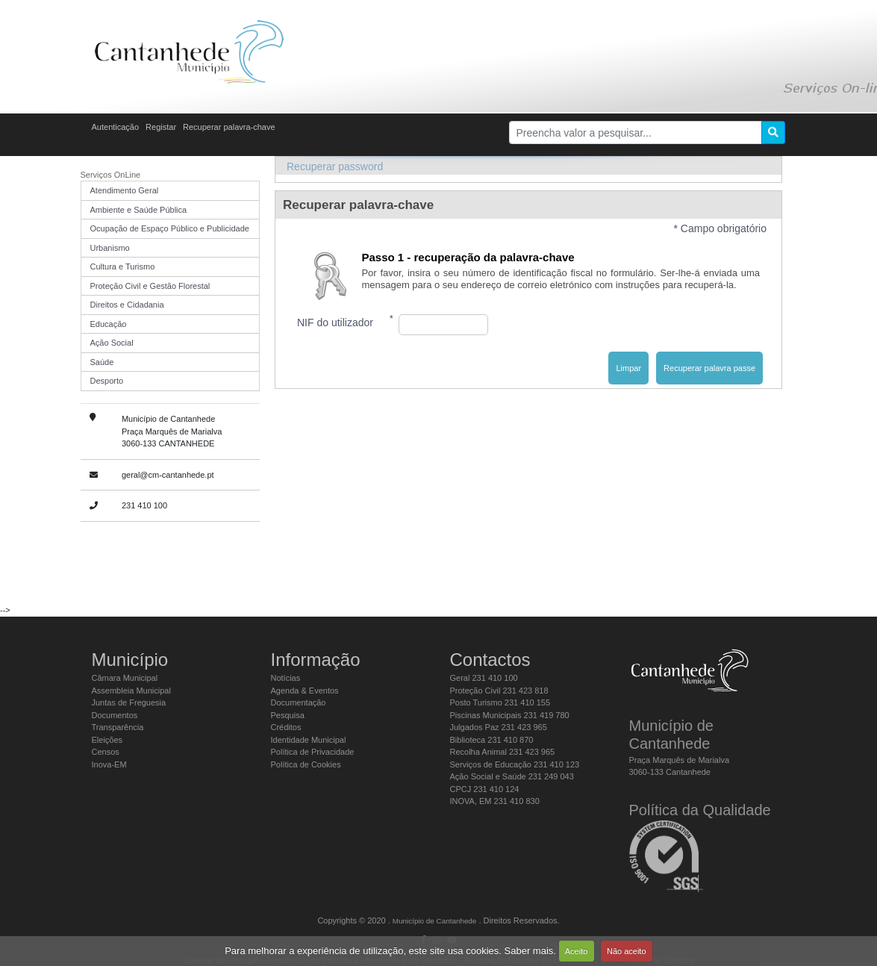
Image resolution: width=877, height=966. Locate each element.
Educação (108, 324)
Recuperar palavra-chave (229, 126)
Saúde (102, 362)
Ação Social (112, 342)
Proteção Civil (499, 690)
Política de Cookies (306, 764)
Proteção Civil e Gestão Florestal (150, 285)
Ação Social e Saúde (512, 776)
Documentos (115, 715)
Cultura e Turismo (122, 266)
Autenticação (116, 126)
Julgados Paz (498, 727)
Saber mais (529, 950)
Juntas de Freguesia (129, 702)
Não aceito (626, 951)
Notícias (286, 677)
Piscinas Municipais (509, 715)
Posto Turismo (500, 702)
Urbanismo (110, 247)
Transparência (118, 727)
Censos (105, 751)
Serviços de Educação (515, 764)
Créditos (286, 727)
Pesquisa (288, 715)
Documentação (298, 702)
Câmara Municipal (125, 677)
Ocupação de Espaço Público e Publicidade (169, 228)
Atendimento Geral (124, 190)
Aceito (576, 951)
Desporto (107, 380)
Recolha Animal (502, 751)
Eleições (107, 739)
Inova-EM (109, 764)
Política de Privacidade (313, 751)
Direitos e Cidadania (127, 304)
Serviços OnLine (111, 174)
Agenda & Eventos (305, 690)
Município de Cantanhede (435, 921)
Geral (484, 677)
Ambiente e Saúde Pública (138, 209)
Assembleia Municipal (131, 690)
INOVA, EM (495, 801)
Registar (161, 126)
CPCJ (484, 789)
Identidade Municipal (308, 739)
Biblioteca (492, 739)
